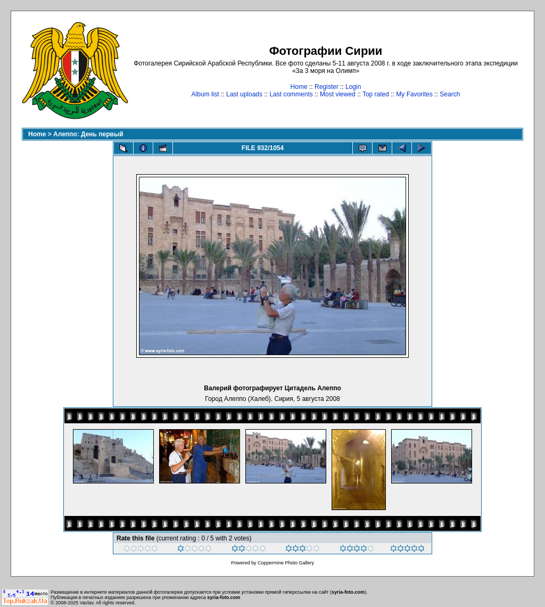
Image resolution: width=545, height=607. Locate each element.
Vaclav (87, 602)
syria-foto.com (348, 592)
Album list (205, 94)
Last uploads (244, 94)
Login (353, 87)
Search (450, 94)
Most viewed (338, 94)
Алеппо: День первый (88, 134)
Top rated (375, 94)
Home (299, 87)
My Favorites (414, 94)
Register (326, 87)
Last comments (290, 94)
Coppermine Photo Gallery (286, 562)
